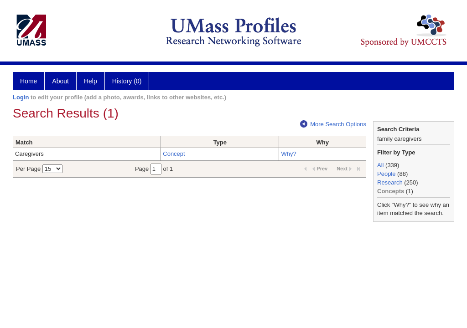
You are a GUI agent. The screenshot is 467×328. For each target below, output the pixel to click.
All (380, 165)
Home (28, 81)
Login (21, 97)
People (386, 173)
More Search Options (333, 124)
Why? (288, 153)
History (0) (127, 81)
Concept (174, 153)
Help (90, 81)
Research (390, 182)
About (60, 81)
